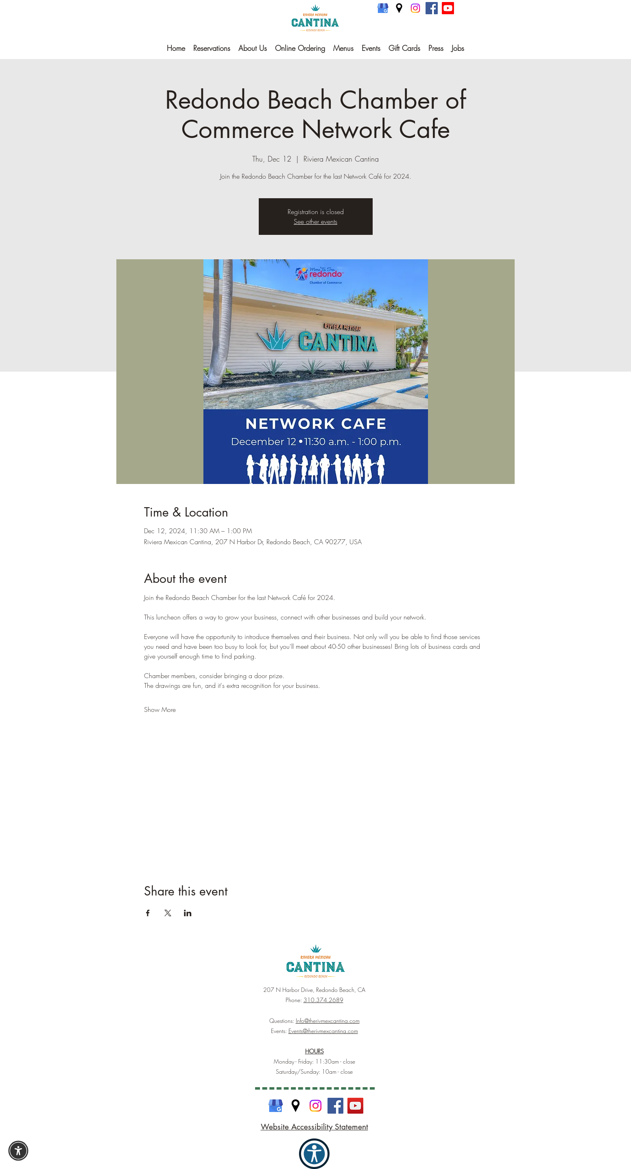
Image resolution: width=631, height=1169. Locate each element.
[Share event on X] (168, 913)
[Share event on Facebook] (148, 913)
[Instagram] (415, 8)
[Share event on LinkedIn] (188, 913)
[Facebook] (432, 8)
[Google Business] (383, 8)
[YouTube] (355, 1106)
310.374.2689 (323, 1000)
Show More (160, 709)
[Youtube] (448, 8)
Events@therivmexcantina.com (323, 1031)
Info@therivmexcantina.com (328, 1021)
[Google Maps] (399, 8)
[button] (18, 1151)
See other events (315, 221)
